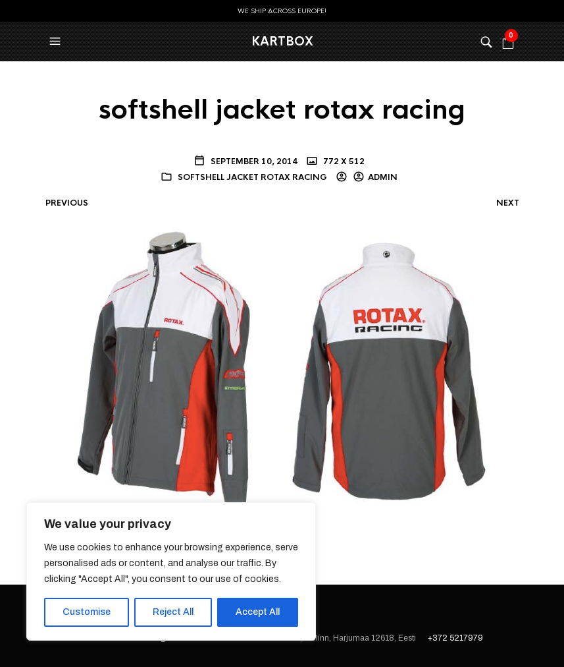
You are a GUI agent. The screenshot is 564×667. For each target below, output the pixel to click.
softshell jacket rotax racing (252, 177)
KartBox (282, 41)
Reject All (173, 612)
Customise (87, 612)
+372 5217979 (455, 638)
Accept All (258, 612)
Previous (66, 203)
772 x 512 (343, 161)
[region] (171, 571)
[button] (56, 41)
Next (507, 203)
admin (382, 177)
